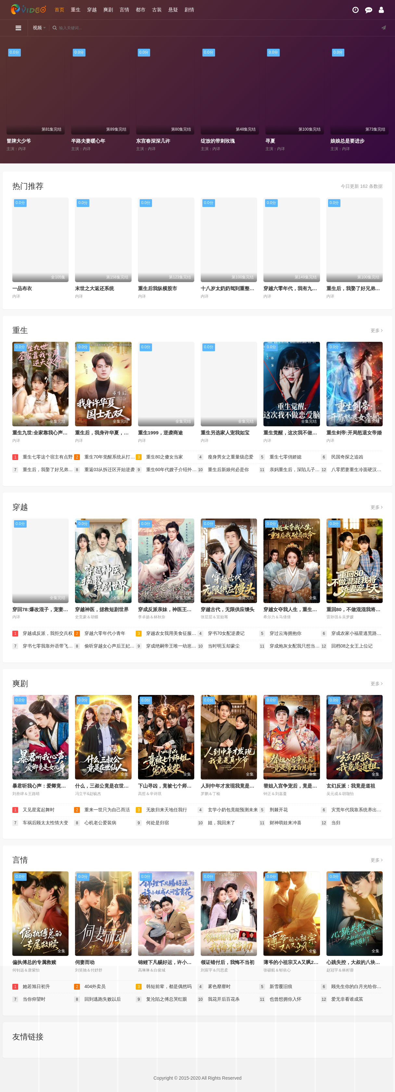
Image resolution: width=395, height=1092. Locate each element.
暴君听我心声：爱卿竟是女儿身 (46, 786)
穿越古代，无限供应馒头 (227, 609)
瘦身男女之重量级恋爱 (225, 457)
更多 (377, 330)
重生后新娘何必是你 (223, 470)
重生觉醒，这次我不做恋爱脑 (295, 432)
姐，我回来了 (216, 823)
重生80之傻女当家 (159, 457)
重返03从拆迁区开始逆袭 (104, 470)
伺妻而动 (85, 962)
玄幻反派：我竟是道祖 (350, 786)
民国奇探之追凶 (342, 457)
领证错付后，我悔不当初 (227, 962)
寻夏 (270, 141)
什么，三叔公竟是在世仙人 (104, 786)
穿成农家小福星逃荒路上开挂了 (352, 633)
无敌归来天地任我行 (161, 810)
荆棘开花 (273, 810)
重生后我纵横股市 (157, 288)
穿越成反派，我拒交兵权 (42, 633)
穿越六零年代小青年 (99, 633)
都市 (141, 9)
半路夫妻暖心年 (88, 141)
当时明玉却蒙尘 (219, 646)
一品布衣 (22, 288)
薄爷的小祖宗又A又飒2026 (292, 962)
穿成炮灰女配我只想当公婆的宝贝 (290, 646)
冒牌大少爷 (18, 141)
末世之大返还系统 (94, 288)
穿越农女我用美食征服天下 (167, 633)
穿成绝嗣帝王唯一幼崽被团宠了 (167, 646)
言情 (124, 9)
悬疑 (173, 9)
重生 (76, 9)
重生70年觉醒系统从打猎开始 (105, 457)
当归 (330, 823)
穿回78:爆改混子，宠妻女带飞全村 (50, 609)
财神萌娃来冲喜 (280, 823)
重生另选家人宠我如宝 (225, 432)
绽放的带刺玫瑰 (218, 141)
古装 (157, 9)
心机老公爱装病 (95, 823)
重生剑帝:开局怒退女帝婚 (354, 432)
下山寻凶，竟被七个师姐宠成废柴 (174, 786)
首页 (59, 9)
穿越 (92, 9)
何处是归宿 (152, 823)
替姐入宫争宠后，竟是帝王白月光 (300, 786)
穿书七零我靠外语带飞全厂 (43, 646)
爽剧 (108, 9)
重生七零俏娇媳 (280, 457)
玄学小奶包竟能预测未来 (228, 810)
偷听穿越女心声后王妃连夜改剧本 (105, 646)
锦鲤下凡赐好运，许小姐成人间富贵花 (179, 962)
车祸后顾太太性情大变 (40, 823)
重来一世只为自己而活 (102, 810)
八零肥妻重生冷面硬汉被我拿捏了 (352, 470)
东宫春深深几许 (153, 141)
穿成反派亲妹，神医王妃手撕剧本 (174, 609)
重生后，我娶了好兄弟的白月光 (360, 288)
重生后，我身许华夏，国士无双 (109, 432)
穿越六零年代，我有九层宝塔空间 (300, 288)
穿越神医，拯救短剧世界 (102, 609)
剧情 (189, 9)
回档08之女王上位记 (347, 646)
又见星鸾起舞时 (33, 810)
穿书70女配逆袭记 (221, 633)
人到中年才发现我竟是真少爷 (232, 786)
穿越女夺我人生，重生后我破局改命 (302, 609)
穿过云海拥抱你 (280, 633)
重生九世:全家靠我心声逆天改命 (47, 432)
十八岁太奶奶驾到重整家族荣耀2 (236, 288)
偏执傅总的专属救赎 (34, 962)
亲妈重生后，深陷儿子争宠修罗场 (290, 470)
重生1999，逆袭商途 (160, 432)
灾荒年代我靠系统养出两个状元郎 (352, 810)
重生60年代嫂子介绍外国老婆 (167, 470)
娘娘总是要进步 (347, 141)
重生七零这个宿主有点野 (42, 457)
